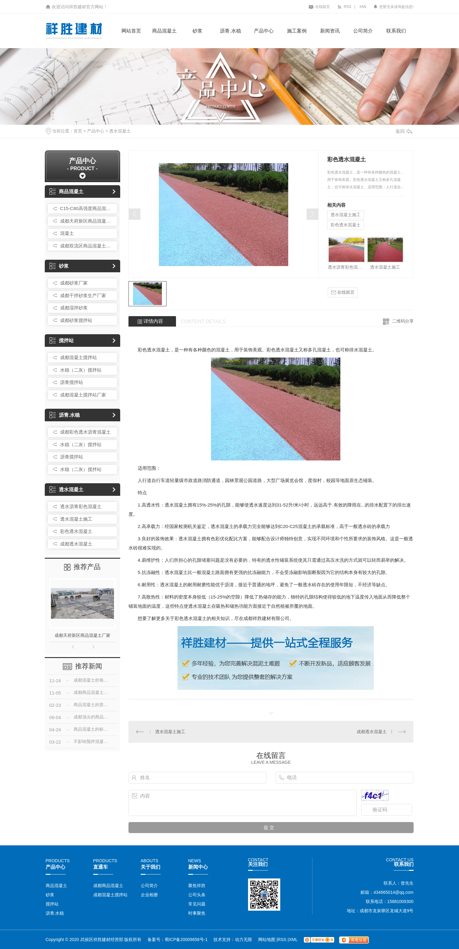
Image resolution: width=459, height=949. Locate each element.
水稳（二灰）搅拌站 (80, 370)
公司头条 (196, 894)
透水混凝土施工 (76, 519)
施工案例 (297, 30)
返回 (404, 131)
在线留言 (319, 7)
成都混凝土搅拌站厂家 (83, 394)
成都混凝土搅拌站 (78, 357)
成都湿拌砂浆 (74, 307)
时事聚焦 (196, 913)
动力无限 (243, 939)
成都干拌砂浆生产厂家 (83, 295)
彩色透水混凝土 (76, 531)
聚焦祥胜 (196, 885)
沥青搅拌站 (71, 382)
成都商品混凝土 (108, 885)
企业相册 (149, 894)
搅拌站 (61, 340)
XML (363, 7)
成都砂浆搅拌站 (76, 320)
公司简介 (363, 30)
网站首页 (131, 30)
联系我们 (396, 30)
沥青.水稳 (230, 30)
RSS (344, 7)
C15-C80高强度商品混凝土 (87, 208)
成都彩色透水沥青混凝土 (85, 431)
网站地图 (267, 939)
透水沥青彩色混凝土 (80, 506)
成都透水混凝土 (76, 543)
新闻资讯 (330, 30)
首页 (78, 130)
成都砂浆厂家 (74, 282)
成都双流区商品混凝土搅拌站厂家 (87, 245)
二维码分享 (403, 321)
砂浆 (197, 30)
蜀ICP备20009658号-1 (186, 939)
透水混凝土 (120, 130)
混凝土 (67, 233)
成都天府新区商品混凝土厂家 (87, 221)
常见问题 (196, 903)
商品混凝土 (164, 30)
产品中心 (263, 30)
